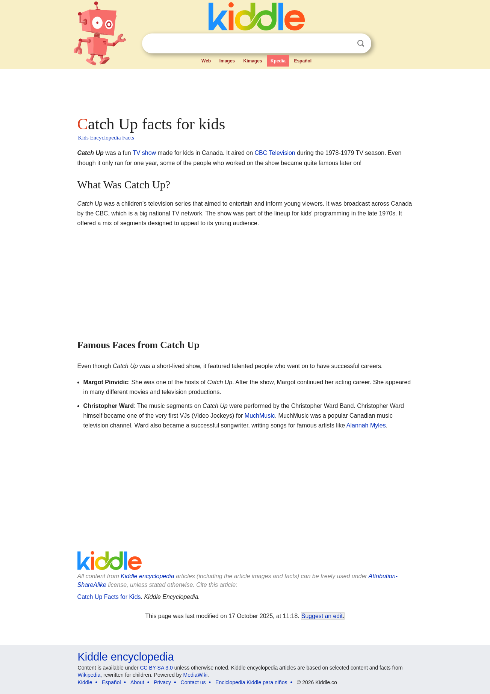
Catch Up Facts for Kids (109, 597)
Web (206, 61)
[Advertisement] (244, 90)
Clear (345, 43)
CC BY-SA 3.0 (156, 668)
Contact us (193, 682)
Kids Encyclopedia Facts (106, 138)
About (137, 682)
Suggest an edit (322, 616)
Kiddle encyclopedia (147, 576)
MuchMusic (260, 415)
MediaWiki (195, 675)
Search (361, 43)
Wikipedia (89, 675)
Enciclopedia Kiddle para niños (251, 682)
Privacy (162, 682)
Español (303, 61)
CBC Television (275, 153)
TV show (144, 153)
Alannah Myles (366, 425)
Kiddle (85, 682)
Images (227, 61)
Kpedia (278, 61)
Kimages (252, 61)
